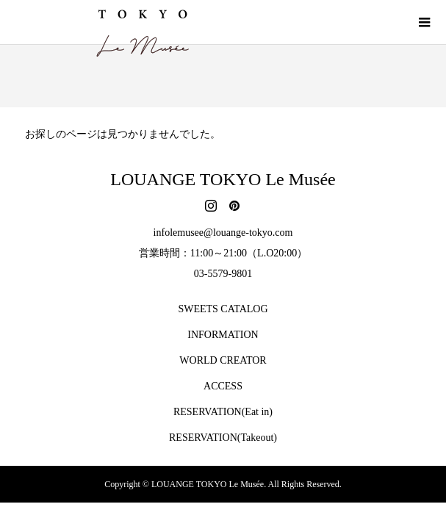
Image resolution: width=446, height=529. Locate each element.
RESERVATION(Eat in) (223, 411)
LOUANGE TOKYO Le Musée (222, 179)
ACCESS (223, 386)
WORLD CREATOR (222, 360)
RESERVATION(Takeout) (223, 437)
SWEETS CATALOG (222, 308)
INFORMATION (222, 334)
